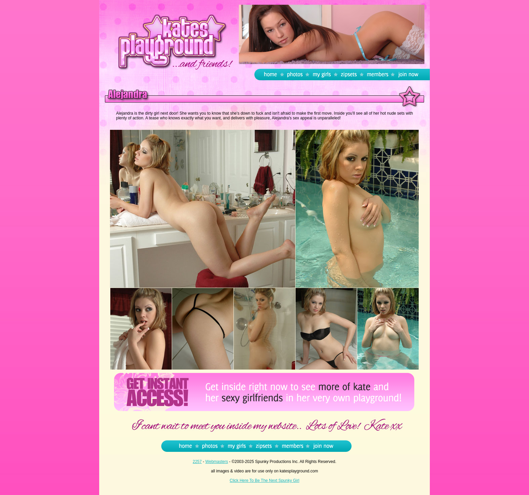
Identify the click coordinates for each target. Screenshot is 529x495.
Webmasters (216, 461)
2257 (197, 461)
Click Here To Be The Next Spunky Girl (264, 480)
